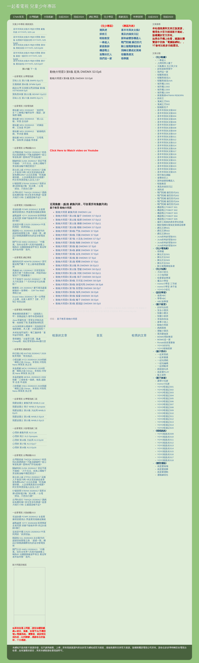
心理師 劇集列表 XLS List (24, 432)
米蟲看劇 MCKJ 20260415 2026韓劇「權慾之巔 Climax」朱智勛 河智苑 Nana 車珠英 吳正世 (29, 371)
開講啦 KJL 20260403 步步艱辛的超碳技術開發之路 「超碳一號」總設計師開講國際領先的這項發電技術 (29, 235)
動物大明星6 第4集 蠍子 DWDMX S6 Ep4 (77, 300)
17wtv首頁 (18, 16)
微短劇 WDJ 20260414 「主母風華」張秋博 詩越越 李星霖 (27, 138)
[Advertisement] (75, 41)
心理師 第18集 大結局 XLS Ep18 (27, 440)
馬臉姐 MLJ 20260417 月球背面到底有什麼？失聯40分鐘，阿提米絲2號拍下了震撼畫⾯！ (29, 273)
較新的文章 (59, 335)
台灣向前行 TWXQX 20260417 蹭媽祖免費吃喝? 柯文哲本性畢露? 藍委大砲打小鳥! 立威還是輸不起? (29, 195)
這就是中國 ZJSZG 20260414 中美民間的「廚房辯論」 (28, 225)
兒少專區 (108, 16)
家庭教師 (104, 46)
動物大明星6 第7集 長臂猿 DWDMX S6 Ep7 (78, 288)
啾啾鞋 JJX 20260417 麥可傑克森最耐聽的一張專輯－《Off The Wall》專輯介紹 (29, 290)
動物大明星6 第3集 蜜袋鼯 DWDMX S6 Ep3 (78, 303)
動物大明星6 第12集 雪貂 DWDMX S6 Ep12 (78, 269)
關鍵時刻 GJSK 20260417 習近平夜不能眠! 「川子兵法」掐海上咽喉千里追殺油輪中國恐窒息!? (29, 163)
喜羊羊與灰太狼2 (130, 30)
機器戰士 (104, 50)
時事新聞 (138, 16)
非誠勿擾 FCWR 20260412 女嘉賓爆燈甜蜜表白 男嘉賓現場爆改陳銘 (29, 210)
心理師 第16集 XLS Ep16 (24, 447)
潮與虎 (103, 30)
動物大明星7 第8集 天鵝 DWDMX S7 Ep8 (77, 235)
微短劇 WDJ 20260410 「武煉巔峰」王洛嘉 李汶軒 (27, 126)
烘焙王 (103, 34)
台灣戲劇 (34, 16)
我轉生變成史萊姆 (131, 50)
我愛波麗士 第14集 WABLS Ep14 (28, 417)
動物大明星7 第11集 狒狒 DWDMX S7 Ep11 (78, 223)
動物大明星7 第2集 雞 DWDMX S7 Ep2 (76, 258)
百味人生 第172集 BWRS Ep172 (27, 80)
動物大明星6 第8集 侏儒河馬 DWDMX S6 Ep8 (79, 284)
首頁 (99, 335)
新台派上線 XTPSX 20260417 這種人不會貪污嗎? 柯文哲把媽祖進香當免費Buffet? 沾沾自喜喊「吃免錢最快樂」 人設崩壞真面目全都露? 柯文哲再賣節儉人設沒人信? (29, 175)
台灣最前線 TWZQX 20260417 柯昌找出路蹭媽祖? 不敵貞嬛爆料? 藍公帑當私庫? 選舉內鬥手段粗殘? (29, 154)
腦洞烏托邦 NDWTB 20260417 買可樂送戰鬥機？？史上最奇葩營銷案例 (29, 264)
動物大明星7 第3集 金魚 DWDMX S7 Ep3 (77, 254)
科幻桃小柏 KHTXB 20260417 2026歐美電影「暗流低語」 (29, 354)
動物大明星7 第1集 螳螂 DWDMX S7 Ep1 (77, 261)
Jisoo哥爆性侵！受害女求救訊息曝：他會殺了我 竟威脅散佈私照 (28, 321)
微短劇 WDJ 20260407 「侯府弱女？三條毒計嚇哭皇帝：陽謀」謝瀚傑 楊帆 (28, 112)
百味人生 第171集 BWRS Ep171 (27, 98)
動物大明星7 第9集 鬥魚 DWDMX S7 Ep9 (77, 231)
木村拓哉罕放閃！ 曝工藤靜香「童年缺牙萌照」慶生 (29, 333)
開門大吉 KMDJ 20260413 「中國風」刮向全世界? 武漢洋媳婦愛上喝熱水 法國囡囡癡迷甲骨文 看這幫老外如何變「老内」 (29, 246)
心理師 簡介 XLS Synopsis (25, 436)
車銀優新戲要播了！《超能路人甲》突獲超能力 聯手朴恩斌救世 (28, 315)
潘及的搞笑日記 (130, 34)
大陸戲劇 (48, 16)
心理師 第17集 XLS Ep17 (24, 444)
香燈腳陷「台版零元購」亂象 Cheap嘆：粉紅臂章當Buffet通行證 (29, 340)
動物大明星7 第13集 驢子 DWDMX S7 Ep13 (78, 216)
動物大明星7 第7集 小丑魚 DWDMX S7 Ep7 (78, 239)
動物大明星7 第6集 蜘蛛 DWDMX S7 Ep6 (77, 242)
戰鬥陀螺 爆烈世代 (131, 42)
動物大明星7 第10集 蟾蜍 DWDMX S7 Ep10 (78, 227)
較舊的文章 (139, 335)
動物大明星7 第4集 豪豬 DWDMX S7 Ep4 (77, 250)
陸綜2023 (168, 16)
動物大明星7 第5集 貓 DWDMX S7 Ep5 (76, 246)
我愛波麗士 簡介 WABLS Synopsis (28, 407)
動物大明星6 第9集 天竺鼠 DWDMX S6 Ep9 (78, 280)
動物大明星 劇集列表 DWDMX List (73, 212)
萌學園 (125, 58)
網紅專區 (93, 16)
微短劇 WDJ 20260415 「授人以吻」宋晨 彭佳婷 (27, 120)
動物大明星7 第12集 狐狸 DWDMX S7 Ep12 (78, 220)
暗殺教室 (104, 38)
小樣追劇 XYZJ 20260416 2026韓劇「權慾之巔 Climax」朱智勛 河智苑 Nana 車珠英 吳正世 (29, 362)
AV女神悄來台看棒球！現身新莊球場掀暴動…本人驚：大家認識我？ (29, 327)
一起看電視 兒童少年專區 (31, 6)
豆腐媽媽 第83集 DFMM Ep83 (26, 84)
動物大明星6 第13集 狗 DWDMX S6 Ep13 (77, 265)
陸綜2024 (79, 16)
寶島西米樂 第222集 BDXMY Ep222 (29, 94)
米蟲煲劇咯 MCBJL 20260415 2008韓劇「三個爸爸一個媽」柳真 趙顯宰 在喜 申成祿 (29, 379)
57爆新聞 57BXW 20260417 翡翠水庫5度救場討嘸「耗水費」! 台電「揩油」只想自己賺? (29, 186)
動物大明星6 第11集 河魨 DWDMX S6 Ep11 (78, 273)
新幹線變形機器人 (131, 38)
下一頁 (33, 69)
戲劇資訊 (123, 16)
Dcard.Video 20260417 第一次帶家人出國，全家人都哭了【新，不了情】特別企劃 (28, 299)
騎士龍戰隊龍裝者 (131, 46)
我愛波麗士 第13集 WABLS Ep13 (28, 420)
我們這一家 (106, 58)
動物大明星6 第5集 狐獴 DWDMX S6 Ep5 (77, 296)
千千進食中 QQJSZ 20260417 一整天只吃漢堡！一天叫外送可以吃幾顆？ (29, 281)
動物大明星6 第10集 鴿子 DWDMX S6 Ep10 (78, 277)
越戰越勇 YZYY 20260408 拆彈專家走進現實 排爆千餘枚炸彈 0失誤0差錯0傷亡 (29, 218)
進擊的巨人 (106, 54)
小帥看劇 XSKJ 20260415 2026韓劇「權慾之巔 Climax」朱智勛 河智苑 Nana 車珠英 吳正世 (29, 388)
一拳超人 (104, 42)
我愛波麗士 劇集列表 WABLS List (28, 403)
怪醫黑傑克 (127, 54)
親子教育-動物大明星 (67, 319)
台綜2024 (63, 16)
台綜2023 (153, 16)
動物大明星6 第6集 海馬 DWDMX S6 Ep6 (77, 292)
